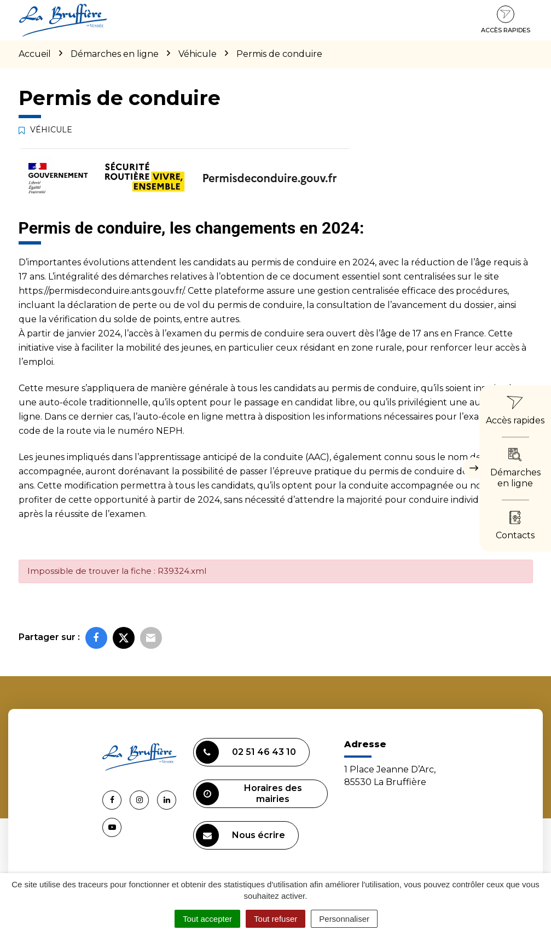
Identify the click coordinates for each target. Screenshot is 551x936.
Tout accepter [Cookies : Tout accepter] (207, 918)
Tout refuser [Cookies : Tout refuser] (275, 918)
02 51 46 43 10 (246, 752)
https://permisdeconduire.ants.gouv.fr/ (101, 291)
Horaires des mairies (249, 793)
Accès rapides (505, 19)
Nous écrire (240, 835)
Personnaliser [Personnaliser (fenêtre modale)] (344, 918)
